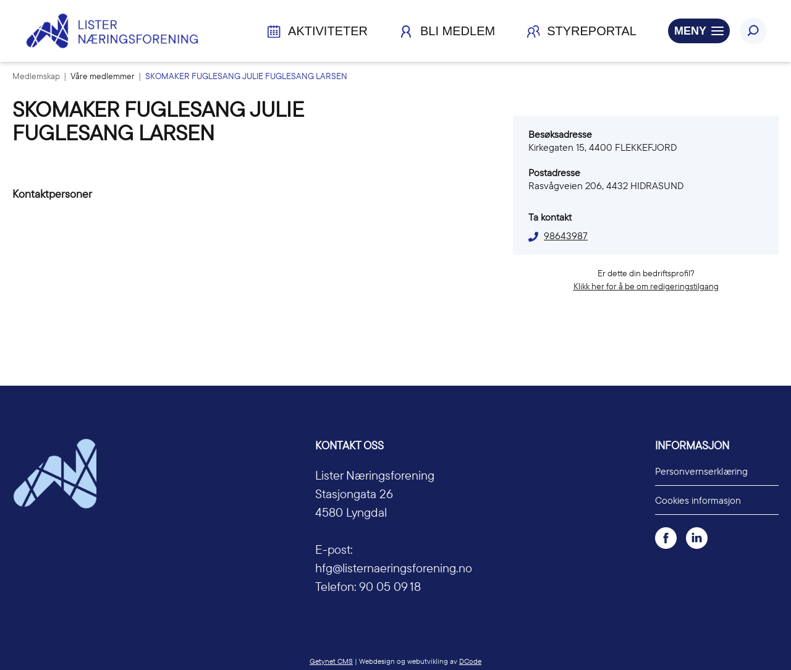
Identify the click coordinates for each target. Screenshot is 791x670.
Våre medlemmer (103, 76)
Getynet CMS (331, 661)
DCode (470, 661)
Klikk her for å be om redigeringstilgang (646, 286)
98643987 (566, 235)
